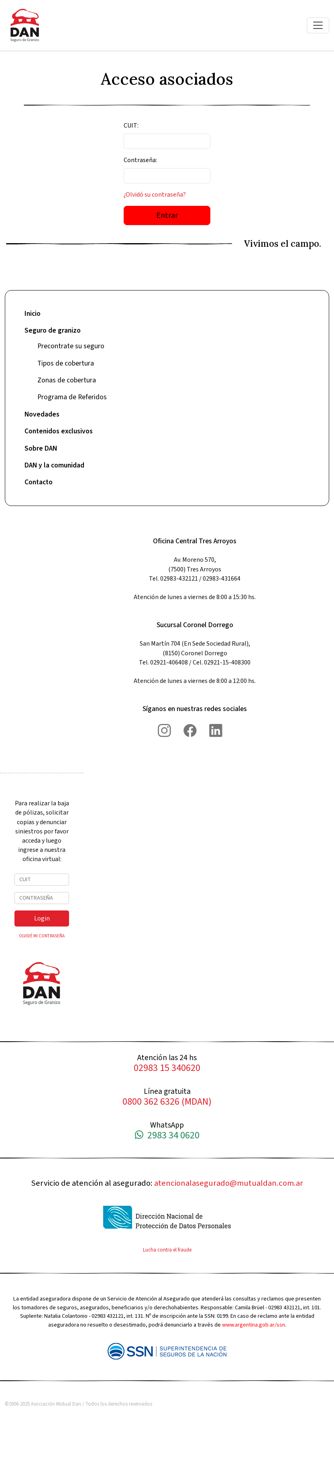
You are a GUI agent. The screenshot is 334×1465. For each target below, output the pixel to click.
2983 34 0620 (167, 1136)
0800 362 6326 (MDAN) (167, 1102)
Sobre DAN (40, 448)
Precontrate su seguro (70, 346)
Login (42, 918)
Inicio (32, 314)
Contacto (38, 482)
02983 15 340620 (167, 1068)
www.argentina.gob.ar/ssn (253, 1325)
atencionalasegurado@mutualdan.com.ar (228, 1183)
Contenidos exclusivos (58, 431)
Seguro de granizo (52, 330)
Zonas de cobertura (66, 380)
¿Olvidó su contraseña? (155, 194)
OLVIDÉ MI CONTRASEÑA (42, 936)
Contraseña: (140, 160)
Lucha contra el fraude (167, 1250)
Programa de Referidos (72, 397)
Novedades (41, 414)
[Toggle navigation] (318, 25)
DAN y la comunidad (54, 465)
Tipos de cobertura (65, 363)
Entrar (167, 215)
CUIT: (131, 125)
